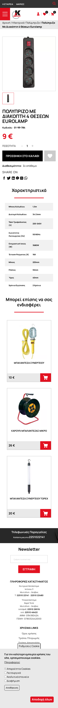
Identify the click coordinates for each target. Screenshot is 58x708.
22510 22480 (37, 595)
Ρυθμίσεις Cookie (29, 646)
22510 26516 (33, 609)
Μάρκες (20, 4)
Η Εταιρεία (7, 4)
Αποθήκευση (12, 688)
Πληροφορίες (12, 662)
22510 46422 (31, 612)
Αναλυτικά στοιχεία (18, 677)
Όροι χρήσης (29, 633)
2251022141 (37, 537)
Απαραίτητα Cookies (18, 668)
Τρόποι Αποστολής (29, 642)
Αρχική (6, 22)
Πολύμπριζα (33, 22)
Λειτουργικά (14, 672)
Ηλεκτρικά (18, 22)
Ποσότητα (9, 146)
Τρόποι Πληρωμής (29, 638)
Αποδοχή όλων (42, 699)
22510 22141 (23, 595)
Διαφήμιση (13, 681)
